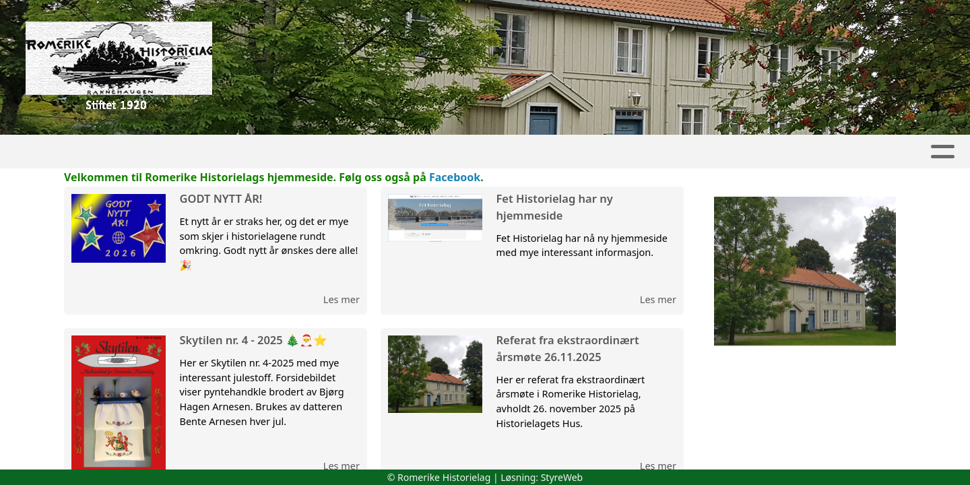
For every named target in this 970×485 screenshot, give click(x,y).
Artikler (141, 152)
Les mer (341, 299)
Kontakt (869, 152)
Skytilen (406, 152)
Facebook (454, 177)
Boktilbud (702, 152)
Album (203, 152)
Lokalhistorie (596, 152)
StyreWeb (562, 477)
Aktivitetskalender (298, 152)
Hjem (82, 152)
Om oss (789, 152)
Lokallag (493, 152)
